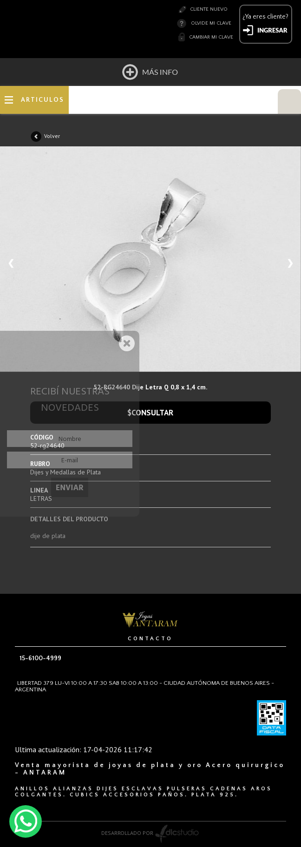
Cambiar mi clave (211, 37)
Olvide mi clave (211, 23)
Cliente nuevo (209, 9)
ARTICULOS (42, 100)
